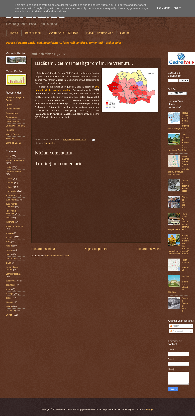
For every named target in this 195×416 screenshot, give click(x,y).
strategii (9, 293)
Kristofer (10, 130)
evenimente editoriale (11, 205)
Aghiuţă (9, 104)
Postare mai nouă (43, 249)
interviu (9, 233)
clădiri (9, 167)
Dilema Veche (12, 121)
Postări (174, 326)
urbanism (10, 310)
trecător (9, 302)
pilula (8, 263)
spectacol (10, 285)
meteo (9, 250)
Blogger (150, 409)
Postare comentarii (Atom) (57, 255)
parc (8, 254)
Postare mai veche (148, 249)
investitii (10, 237)
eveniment (11, 199)
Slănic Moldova (13, 274)
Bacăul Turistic (13, 108)
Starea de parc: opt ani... (185, 202)
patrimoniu (11, 258)
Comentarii (176, 331)
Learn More (163, 8)
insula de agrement (15, 226)
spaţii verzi (11, 280)
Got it (177, 8)
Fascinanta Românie (11, 212)
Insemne (10, 222)
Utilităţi (9, 315)
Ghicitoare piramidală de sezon (185, 185)
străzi (8, 298)
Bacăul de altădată (15, 160)
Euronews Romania (15, 125)
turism (9, 306)
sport (8, 289)
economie (10, 195)
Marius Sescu (12, 134)
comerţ (9, 178)
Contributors (12, 113)
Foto (8, 217)
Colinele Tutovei (13, 171)
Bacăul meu (33, 33)
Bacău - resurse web (99, 33)
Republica (10, 138)
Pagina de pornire (96, 249)
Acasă (14, 33)
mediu (9, 245)
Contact (125, 33)
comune (10, 182)
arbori (8, 156)
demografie (49, 143)
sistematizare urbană (12, 268)
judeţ (8, 241)
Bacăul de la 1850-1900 (63, 33)
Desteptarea (12, 117)
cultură (9, 187)
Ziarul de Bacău (13, 143)
